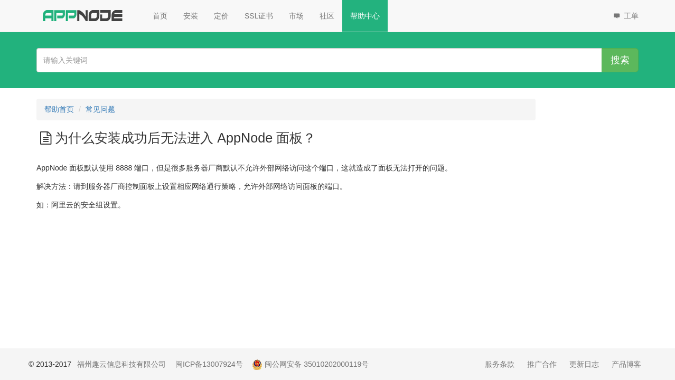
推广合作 (542, 364)
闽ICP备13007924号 (209, 364)
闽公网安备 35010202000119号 (310, 364)
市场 (296, 16)
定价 (221, 16)
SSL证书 (259, 16)
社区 (327, 16)
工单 (625, 16)
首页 (160, 16)
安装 (190, 16)
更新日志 (584, 364)
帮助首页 (59, 109)
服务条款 (499, 364)
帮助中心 (365, 16)
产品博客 (626, 364)
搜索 (620, 60)
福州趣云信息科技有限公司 (121, 364)
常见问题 (100, 109)
